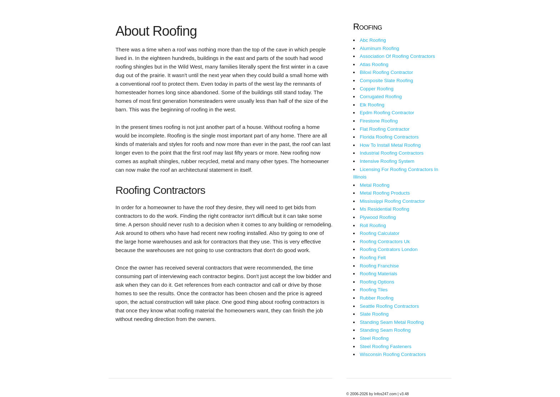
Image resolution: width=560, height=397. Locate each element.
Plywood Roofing (378, 217)
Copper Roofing (377, 88)
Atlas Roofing (374, 64)
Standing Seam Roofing (385, 330)
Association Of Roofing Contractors (397, 56)
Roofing (367, 26)
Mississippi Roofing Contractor (392, 201)
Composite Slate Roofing (386, 80)
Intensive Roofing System (387, 161)
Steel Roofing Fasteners (385, 346)
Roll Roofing (373, 225)
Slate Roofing (374, 314)
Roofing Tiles (374, 289)
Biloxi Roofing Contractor (386, 72)
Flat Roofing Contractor (385, 129)
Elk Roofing (372, 104)
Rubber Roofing (377, 298)
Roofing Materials (378, 273)
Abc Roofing (373, 40)
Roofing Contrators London (389, 249)
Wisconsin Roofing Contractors (393, 354)
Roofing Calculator (379, 233)
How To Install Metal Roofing (390, 145)
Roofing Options (377, 282)
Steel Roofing (374, 338)
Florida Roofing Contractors (389, 137)
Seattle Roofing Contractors (389, 306)
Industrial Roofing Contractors (392, 153)
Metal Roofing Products (385, 193)
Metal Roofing (374, 185)
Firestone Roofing (379, 121)
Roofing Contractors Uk (385, 241)
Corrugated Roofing (381, 96)
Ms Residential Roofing (384, 209)
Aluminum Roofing (379, 48)
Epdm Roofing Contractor (387, 112)
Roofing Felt (373, 257)
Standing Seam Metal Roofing (392, 322)
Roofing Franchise (379, 265)
